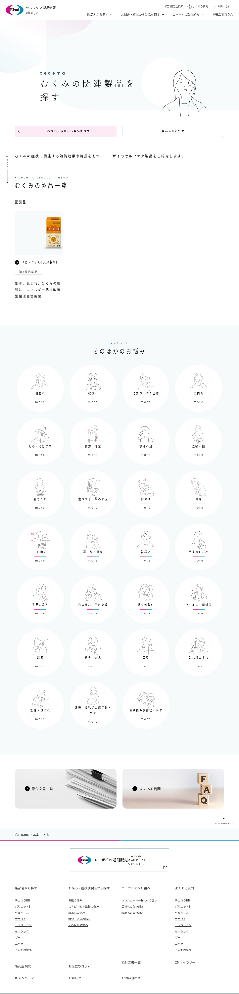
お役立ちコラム (222, 14)
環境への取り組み (132, 897)
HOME (24, 826)
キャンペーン (24, 954)
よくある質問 (197, 6)
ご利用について (176, 979)
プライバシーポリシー (117, 979)
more (40, 394)
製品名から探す (97, 14)
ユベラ (19, 928)
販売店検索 (174, 6)
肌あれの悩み (76, 897)
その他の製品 (23, 934)
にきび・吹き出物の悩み (83, 891)
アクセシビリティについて (208, 979)
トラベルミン (23, 909)
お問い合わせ (222, 6)
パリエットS (22, 891)
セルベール (22, 897)
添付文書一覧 (131, 946)
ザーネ (19, 922)
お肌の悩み (75, 885)
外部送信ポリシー (148, 979)
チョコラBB (22, 885)
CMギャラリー (185, 946)
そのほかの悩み (78, 909)
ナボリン (20, 903)
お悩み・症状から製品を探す (140, 14)
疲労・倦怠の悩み (79, 903)
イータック (22, 916)
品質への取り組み (132, 891)
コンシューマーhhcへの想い (139, 885)
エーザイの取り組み (185, 14)
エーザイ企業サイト (84, 979)
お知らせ (74, 954)
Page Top (235, 809)
